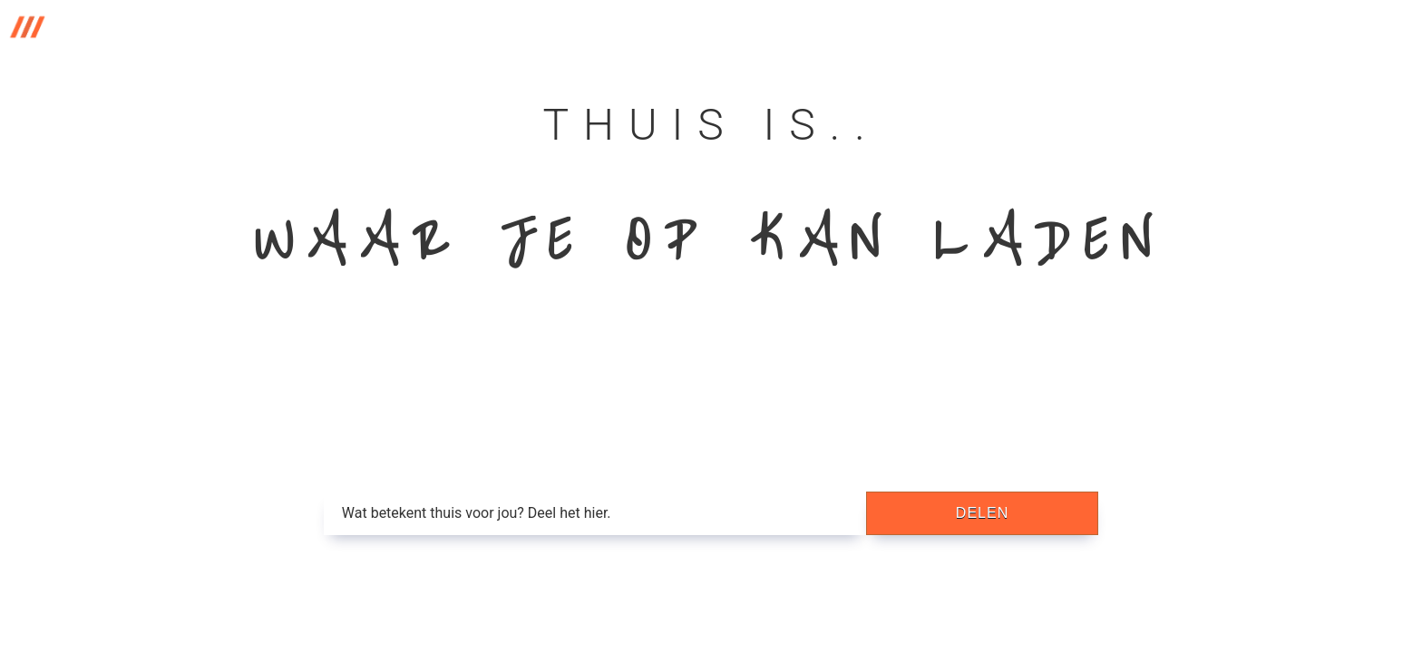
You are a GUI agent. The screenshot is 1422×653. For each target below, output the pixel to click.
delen (982, 513)
